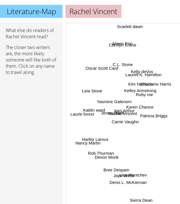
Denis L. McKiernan (127, 182)
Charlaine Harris (155, 84)
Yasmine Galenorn (114, 101)
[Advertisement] (31, 109)
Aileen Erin (123, 44)
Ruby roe (144, 94)
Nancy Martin (87, 142)
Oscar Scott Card (101, 69)
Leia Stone (92, 92)
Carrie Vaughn (125, 121)
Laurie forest (82, 113)
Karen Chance (140, 107)
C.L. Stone (123, 64)
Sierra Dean (142, 199)
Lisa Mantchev (133, 174)
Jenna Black (112, 113)
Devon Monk (107, 158)
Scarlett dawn (131, 26)
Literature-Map (31, 11)
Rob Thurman (100, 151)
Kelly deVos (142, 73)
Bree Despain (116, 169)
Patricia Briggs (153, 115)
